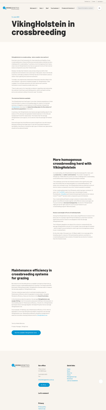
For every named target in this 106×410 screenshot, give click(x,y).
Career (69, 375)
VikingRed (63, 194)
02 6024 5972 (43, 374)
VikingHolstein (16, 107)
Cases (68, 369)
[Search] (85, 8)
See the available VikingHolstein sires (27, 332)
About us (69, 373)
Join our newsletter (72, 380)
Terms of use (41, 408)
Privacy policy (42, 406)
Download (70, 378)
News (68, 371)
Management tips (71, 377)
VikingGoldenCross (42, 315)
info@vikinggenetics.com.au (46, 380)
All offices (44, 385)
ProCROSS (61, 192)
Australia (100, 1)
